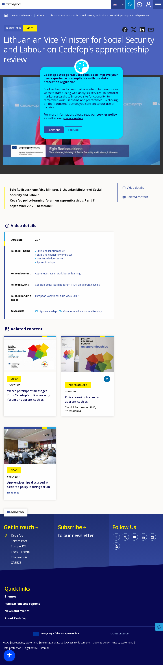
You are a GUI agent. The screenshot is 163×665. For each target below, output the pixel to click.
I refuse (73, 129)
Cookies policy (101, 642)
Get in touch (19, 527)
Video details (135, 188)
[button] (125, 29)
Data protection (12, 648)
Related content (137, 197)
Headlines (13, 492)
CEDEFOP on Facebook (116, 537)
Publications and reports (22, 604)
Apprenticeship (48, 311)
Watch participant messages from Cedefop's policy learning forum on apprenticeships (28, 395)
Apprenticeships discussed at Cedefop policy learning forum (28, 484)
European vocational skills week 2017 (57, 296)
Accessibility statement (24, 642)
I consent (53, 130)
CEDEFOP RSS (116, 546)
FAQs (6, 642)
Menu (158, 4)
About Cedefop (16, 618)
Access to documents (78, 642)
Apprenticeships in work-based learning (58, 273)
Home (6, 15)
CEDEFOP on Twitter (125, 537)
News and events (22, 15)
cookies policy (107, 115)
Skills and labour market (51, 251)
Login (139, 4)
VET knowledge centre (50, 258)
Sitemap (44, 648)
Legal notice (30, 648)
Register (148, 4)
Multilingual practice (51, 642)
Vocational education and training (82, 311)
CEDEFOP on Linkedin (143, 537)
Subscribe (70, 527)
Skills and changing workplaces (55, 254)
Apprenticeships (46, 262)
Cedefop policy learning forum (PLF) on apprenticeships (67, 284)
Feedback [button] (159, 627)
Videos (40, 15)
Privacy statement (122, 642)
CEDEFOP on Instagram (152, 537)
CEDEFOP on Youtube (134, 537)
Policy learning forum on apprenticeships (82, 399)
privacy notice (73, 118)
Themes (10, 596)
